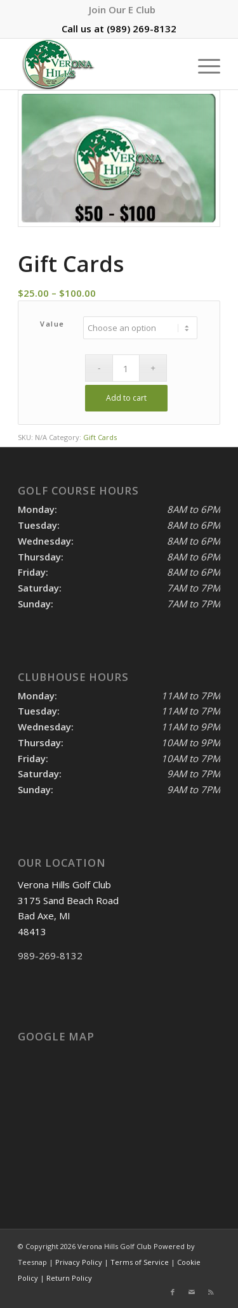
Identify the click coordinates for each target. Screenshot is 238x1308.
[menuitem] (122, 9)
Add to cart (126, 397)
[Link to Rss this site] (210, 1292)
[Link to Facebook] (172, 1292)
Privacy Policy (78, 1262)
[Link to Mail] (191, 1292)
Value (52, 323)
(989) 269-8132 (141, 28)
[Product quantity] (126, 368)
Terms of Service (139, 1262)
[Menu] (202, 64)
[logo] (99, 64)
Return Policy (69, 1278)
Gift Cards (100, 437)
